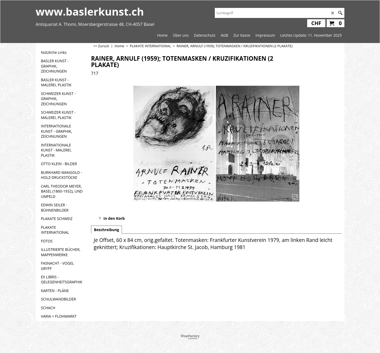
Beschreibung (106, 229)
